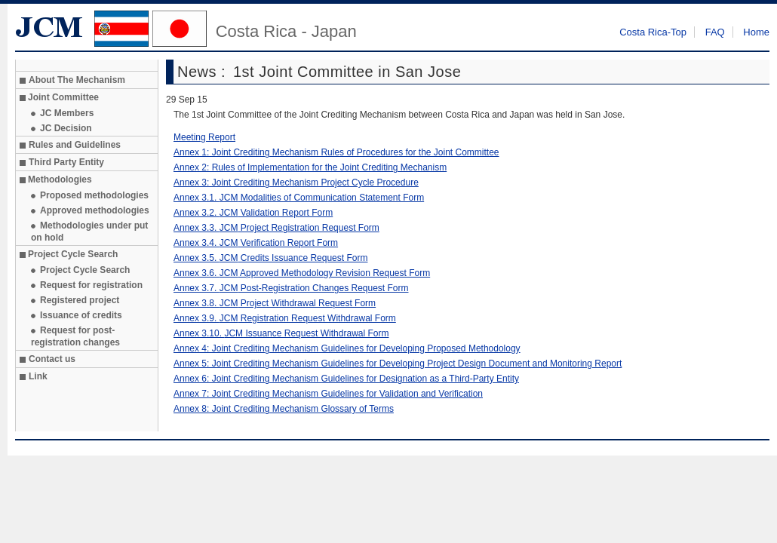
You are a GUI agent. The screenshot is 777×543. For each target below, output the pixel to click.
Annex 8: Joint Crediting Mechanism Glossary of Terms (284, 408)
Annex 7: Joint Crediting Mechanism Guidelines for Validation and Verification (328, 393)
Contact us (52, 359)
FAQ (715, 32)
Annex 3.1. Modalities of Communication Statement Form (299, 197)
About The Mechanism (77, 80)
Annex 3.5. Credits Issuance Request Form (270, 258)
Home (756, 32)
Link (38, 376)
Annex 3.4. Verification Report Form (256, 243)
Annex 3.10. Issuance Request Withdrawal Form (281, 333)
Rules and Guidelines (75, 145)
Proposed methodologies (94, 195)
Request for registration (91, 285)
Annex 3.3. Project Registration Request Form (276, 227)
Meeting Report (204, 137)
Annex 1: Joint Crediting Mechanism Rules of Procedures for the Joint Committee (336, 152)
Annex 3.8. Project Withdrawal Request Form (275, 303)
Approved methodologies (94, 210)
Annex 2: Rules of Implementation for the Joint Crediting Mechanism (310, 167)
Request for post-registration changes (75, 336)
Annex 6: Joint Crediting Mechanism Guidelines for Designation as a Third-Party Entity (346, 378)
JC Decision (66, 128)
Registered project (79, 300)
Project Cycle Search (85, 270)
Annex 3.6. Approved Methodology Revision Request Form (302, 273)
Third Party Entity (66, 162)
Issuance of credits (81, 315)
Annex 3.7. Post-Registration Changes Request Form (291, 288)
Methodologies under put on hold (89, 231)
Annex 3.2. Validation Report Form (253, 212)
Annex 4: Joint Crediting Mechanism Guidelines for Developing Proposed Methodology (347, 348)
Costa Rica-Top (652, 32)
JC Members (67, 113)
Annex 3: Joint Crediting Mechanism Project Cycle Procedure (296, 182)
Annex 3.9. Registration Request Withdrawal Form (285, 318)
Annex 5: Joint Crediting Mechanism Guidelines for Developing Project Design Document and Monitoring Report (398, 363)
